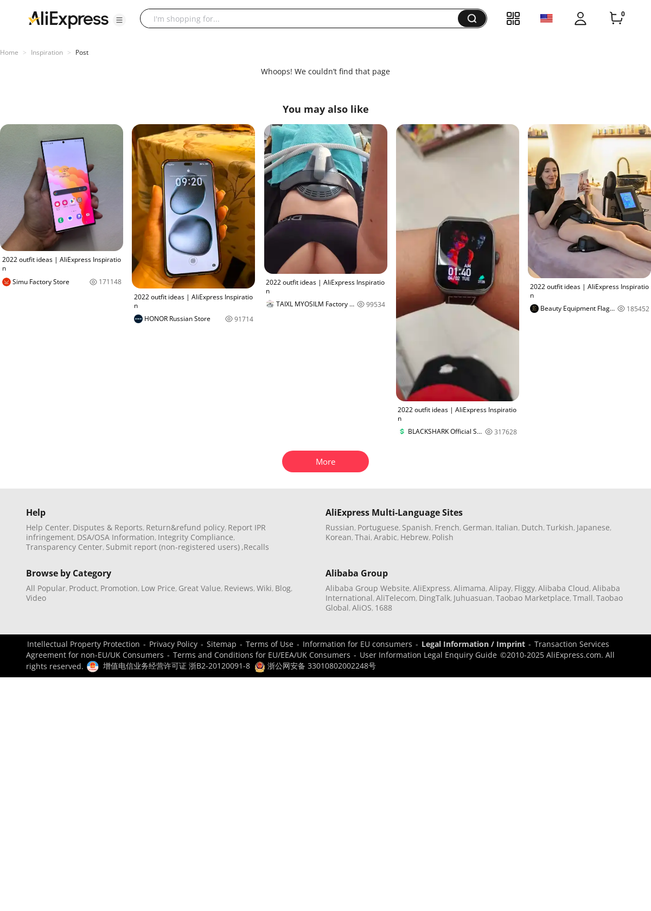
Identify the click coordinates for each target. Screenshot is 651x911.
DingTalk (434, 598)
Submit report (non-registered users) (173, 547)
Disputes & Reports (108, 527)
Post (81, 52)
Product (83, 588)
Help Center (47, 527)
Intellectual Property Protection (83, 644)
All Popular (46, 588)
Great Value (199, 588)
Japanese (593, 527)
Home (9, 52)
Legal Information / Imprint (473, 644)
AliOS (362, 607)
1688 (383, 607)
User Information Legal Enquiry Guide (428, 655)
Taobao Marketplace (533, 598)
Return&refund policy (185, 527)
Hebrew (414, 537)
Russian (340, 527)
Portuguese (378, 527)
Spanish (416, 527)
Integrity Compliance (195, 537)
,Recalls (255, 547)
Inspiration (47, 52)
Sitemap (222, 644)
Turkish (559, 527)
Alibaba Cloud (563, 588)
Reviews (238, 588)
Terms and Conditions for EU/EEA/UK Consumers (261, 655)
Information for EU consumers (357, 644)
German (477, 527)
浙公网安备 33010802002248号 (315, 665)
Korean (339, 537)
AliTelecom (396, 598)
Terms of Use (269, 644)
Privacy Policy (173, 644)
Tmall (583, 598)
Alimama (470, 588)
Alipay (500, 588)
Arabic (385, 537)
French (447, 527)
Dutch (532, 527)
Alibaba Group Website (368, 588)
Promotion (119, 588)
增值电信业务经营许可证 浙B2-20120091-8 (176, 665)
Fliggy (524, 588)
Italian (506, 527)
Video (36, 598)
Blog (283, 588)
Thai (363, 537)
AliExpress (431, 588)
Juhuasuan (473, 598)
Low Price (158, 588)
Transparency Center (64, 547)
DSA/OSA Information (116, 537)
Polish (443, 537)
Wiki (264, 588)
